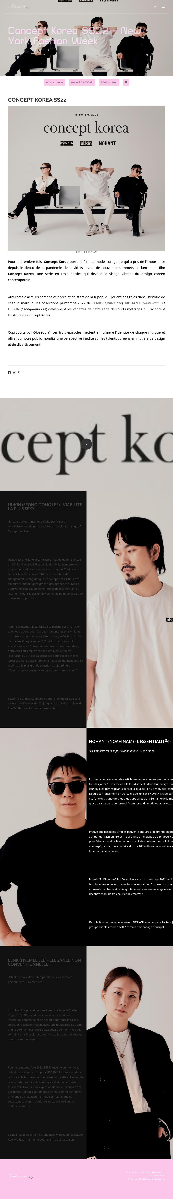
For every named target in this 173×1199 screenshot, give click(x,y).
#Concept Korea (54, 82)
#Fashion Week (109, 82)
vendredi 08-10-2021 (82, 82)
